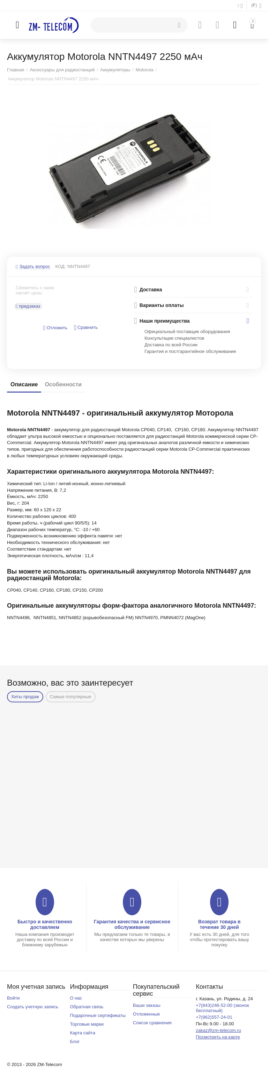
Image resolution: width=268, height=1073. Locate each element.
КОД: (60, 266)
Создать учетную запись (32, 1006)
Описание (24, 384)
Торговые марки (87, 1024)
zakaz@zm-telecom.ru (218, 1030)
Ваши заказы (147, 1005)
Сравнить (86, 327)
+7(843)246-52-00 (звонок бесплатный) (222, 1008)
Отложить (55, 328)
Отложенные (146, 1014)
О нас (76, 998)
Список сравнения (152, 1022)
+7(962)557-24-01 (214, 1017)
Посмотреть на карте (218, 1037)
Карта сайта (82, 1032)
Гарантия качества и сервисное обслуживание (132, 924)
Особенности (63, 384)
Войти (13, 998)
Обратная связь (86, 1006)
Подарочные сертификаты (98, 1015)
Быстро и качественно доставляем (44, 924)
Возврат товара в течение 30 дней (219, 924)
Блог (75, 1041)
